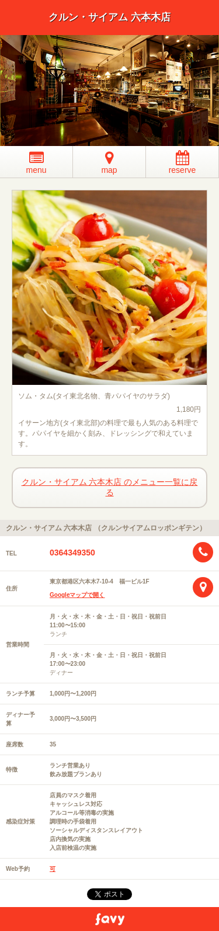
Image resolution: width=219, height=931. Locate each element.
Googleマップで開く (77, 595)
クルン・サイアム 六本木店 (109, 17)
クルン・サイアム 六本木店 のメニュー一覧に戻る (110, 487)
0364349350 (72, 552)
